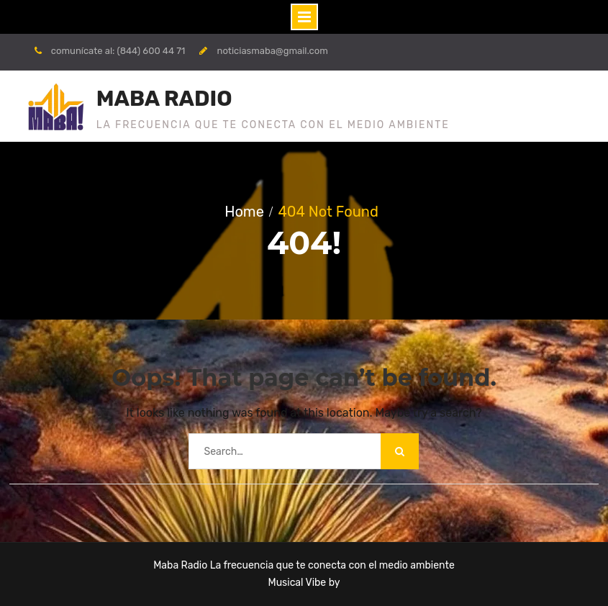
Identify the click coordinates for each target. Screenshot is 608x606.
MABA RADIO (164, 99)
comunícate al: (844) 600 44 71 (118, 50)
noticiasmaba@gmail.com (272, 50)
